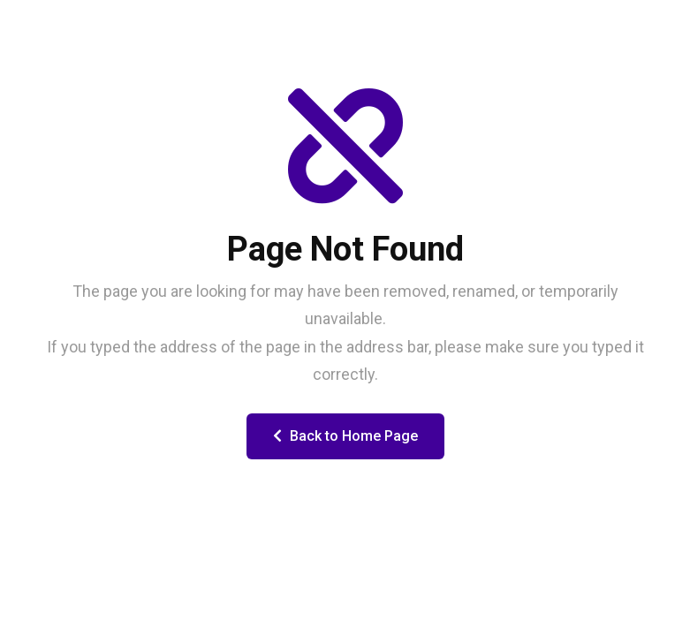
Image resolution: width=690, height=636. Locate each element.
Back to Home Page (345, 436)
